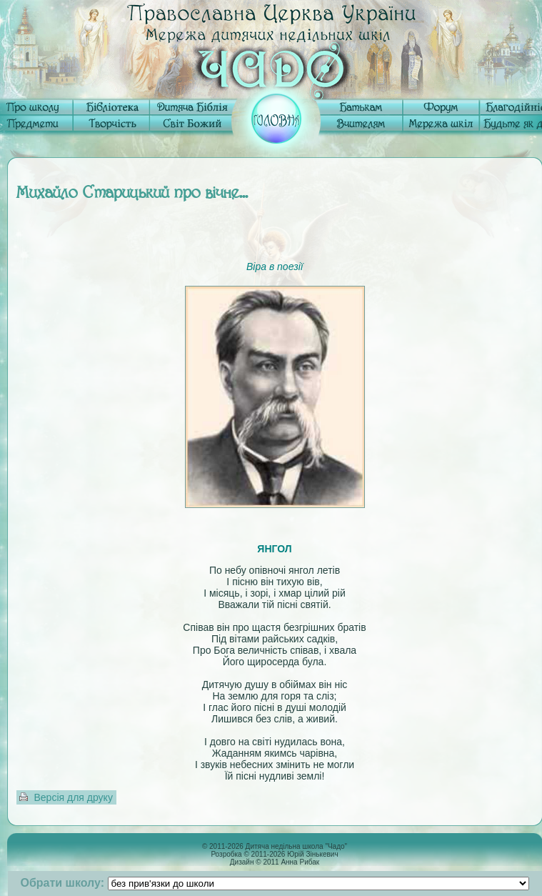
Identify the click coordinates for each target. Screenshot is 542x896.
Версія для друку (73, 797)
